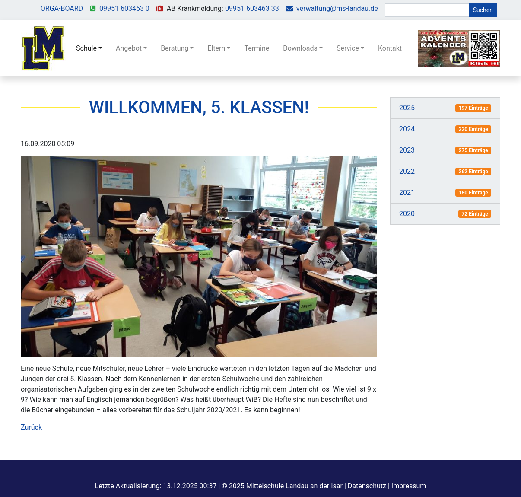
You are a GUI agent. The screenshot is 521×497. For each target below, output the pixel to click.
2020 (407, 214)
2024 (407, 129)
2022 (407, 171)
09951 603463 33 (252, 8)
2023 (407, 150)
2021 (407, 192)
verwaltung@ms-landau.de (337, 8)
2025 (407, 108)
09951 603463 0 (124, 8)
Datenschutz (367, 486)
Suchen (483, 9)
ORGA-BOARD (62, 8)
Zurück (31, 427)
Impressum (408, 486)
